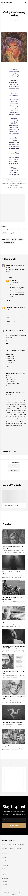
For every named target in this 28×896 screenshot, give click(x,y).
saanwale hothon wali (16, 181)
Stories (4, 868)
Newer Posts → (14, 470)
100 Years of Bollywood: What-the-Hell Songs (13, 547)
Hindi (2, 229)
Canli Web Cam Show (12, 383)
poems (11, 229)
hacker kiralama (10, 356)
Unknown (9, 307)
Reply (7, 274)
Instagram (19, 848)
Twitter (12, 848)
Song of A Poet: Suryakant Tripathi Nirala (13, 672)
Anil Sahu (9, 330)
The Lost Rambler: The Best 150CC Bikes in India (13, 598)
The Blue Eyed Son (14, 462)
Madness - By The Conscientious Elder (12, 572)
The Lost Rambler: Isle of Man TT (12, 723)
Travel (4, 860)
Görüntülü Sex (10, 381)
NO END (4, 622)
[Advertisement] (14, 208)
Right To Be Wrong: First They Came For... (13, 698)
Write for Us (5, 881)
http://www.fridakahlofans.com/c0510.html (16, 187)
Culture (4, 863)
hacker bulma (10, 362)
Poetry (4, 857)
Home (3, 226)
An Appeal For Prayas (9, 747)
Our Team (5, 878)
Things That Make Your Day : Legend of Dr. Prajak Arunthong (13, 647)
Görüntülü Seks (11, 379)
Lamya (7, 229)
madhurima (9, 265)
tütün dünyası (10, 360)
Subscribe (14, 825)
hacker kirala (10, 358)
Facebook (5, 848)
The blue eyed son (7, 2)
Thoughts (5, 865)
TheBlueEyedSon (15, 281)
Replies (10, 277)
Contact (4, 884)
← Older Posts (14, 465)
